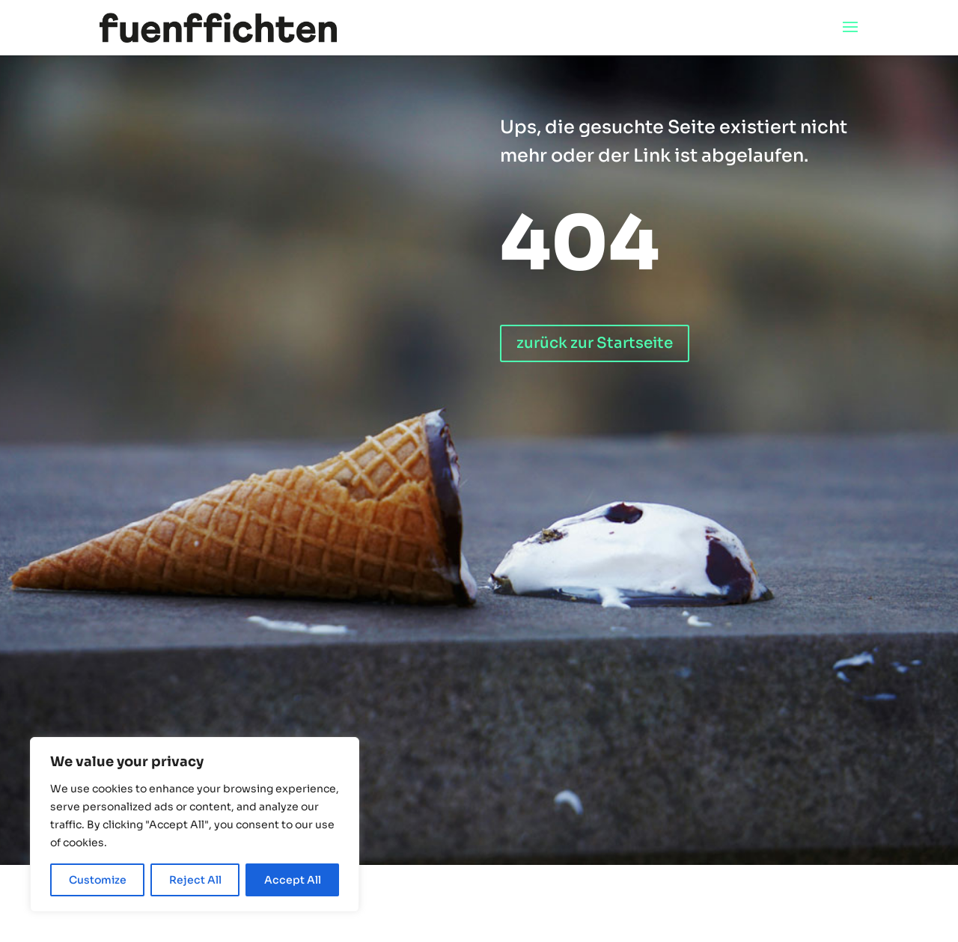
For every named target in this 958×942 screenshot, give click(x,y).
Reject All (195, 880)
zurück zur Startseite (594, 343)
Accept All (292, 880)
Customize (97, 880)
